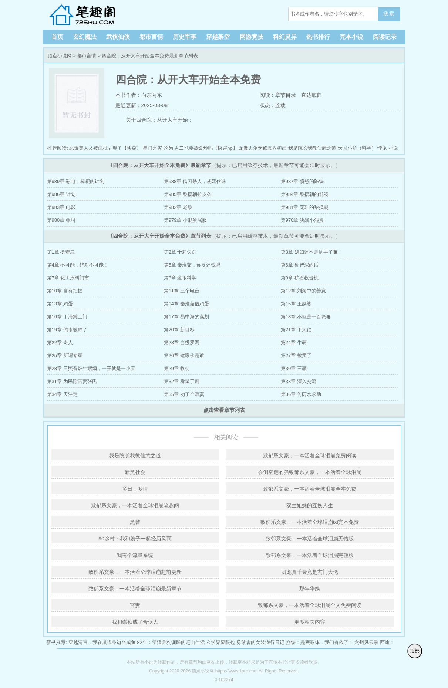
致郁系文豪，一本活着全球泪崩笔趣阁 (135, 505)
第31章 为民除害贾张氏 (72, 381)
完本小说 (351, 37)
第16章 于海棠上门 (67, 316)
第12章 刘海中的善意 (303, 291)
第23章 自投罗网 (181, 342)
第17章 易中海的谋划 (186, 316)
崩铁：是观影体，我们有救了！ (319, 642)
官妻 (135, 605)
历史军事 (184, 37)
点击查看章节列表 (224, 410)
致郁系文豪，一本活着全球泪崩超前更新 (135, 572)
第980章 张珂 (61, 220)
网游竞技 (251, 37)
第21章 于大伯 (296, 329)
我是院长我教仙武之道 (312, 148)
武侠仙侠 (118, 37)
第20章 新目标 (179, 329)
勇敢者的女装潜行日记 (260, 642)
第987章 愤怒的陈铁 (302, 181)
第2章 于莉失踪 (180, 252)
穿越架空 (218, 37)
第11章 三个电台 (181, 291)
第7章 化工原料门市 (68, 278)
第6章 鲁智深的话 (300, 265)
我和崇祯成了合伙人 (135, 622)
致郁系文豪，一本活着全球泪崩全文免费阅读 (309, 605)
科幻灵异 (285, 37)
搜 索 (388, 13)
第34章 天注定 (62, 394)
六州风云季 (366, 642)
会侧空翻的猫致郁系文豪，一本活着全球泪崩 (309, 472)
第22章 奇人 (60, 342)
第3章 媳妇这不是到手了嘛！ (312, 252)
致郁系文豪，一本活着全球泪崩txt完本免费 (309, 522)
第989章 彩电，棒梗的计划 (75, 181)
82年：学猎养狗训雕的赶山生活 (171, 642)
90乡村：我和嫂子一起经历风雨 (135, 539)
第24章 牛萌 (294, 342)
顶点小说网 (94, 15)
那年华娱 (309, 589)
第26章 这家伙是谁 (184, 355)
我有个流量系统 (135, 555)
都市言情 (151, 37)
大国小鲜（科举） (357, 148)
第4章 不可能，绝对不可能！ (78, 265)
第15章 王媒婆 (296, 303)
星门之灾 (152, 148)
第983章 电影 (61, 207)
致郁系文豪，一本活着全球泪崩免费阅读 (309, 455)
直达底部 (311, 95)
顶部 (415, 651)
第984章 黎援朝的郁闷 (305, 194)
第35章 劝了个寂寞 (184, 394)
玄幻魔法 (85, 37)
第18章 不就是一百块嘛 (306, 316)
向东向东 (151, 95)
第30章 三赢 (294, 368)
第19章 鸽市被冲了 (67, 329)
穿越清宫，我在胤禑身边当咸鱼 (102, 642)
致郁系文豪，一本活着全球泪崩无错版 (310, 539)
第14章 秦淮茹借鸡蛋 (186, 303)
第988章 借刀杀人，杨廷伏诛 (195, 181)
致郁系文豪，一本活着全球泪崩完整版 (310, 555)
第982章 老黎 (178, 207)
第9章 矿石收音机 (300, 278)
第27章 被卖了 (296, 355)
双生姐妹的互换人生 (309, 505)
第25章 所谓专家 (64, 355)
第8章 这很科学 (180, 278)
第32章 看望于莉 (181, 381)
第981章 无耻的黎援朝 (305, 207)
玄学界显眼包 (220, 642)
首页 (57, 37)
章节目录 (285, 95)
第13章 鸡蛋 (60, 303)
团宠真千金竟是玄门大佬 (309, 572)
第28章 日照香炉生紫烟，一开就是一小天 (91, 368)
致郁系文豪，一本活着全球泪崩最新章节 (135, 589)
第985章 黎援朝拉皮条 (188, 194)
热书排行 (318, 37)
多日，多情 (135, 489)
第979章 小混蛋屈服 (185, 220)
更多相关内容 (309, 622)
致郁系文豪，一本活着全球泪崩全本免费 (309, 489)
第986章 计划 (61, 194)
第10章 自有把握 (64, 291)
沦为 (168, 148)
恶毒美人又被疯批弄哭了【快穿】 (105, 148)
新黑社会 (135, 472)
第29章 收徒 (177, 368)
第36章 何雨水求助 (301, 394)
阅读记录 (385, 37)
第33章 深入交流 (298, 381)
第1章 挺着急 (61, 252)
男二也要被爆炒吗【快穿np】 (205, 148)
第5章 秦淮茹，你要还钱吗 (192, 265)
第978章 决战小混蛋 (302, 220)
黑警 (135, 522)
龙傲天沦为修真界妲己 (263, 148)
